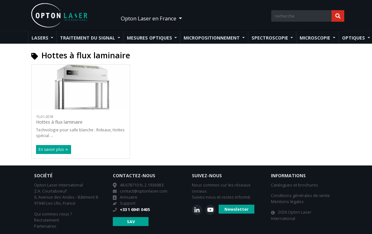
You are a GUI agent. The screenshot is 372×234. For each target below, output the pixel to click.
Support (127, 203)
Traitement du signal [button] (88, 38)
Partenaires (45, 226)
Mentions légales (287, 201)
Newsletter (236, 209)
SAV (131, 221)
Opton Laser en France (149, 18)
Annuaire (128, 197)
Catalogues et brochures (294, 185)
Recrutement (46, 220)
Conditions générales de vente (300, 195)
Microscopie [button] (316, 38)
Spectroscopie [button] (270, 38)
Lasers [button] (41, 38)
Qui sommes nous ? (53, 214)
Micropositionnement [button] (212, 38)
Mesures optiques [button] (150, 38)
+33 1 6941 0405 (135, 209)
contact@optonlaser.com (143, 191)
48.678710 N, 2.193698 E (142, 185)
